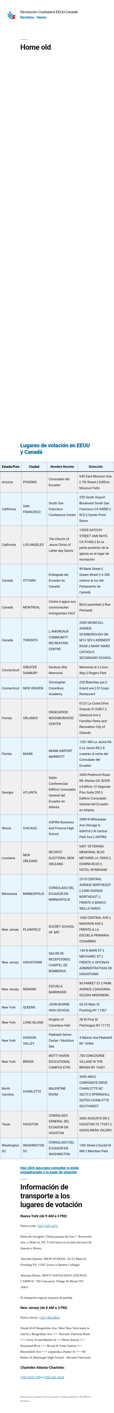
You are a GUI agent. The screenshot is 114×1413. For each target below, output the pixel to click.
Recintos (27, 17)
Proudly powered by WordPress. (75, 1396)
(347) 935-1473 (47, 1226)
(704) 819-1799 (30, 1377)
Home (41, 17)
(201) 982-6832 (49, 1317)
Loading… (56, 245)
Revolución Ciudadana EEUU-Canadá (49, 12)
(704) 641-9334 (54, 1377)
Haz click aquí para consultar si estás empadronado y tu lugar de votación (49, 1170)
